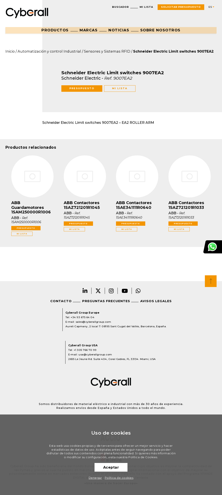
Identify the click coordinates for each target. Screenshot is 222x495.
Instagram (111, 291)
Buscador (120, 7)
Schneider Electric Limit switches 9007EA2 (173, 51)
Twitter (98, 291)
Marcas (89, 30)
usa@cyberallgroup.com (95, 354)
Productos (55, 30)
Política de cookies (119, 477)
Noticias (118, 30)
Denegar (95, 477)
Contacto (61, 301)
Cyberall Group (27, 12)
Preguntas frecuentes (106, 301)
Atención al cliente (212, 246)
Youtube (125, 291)
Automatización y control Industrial (49, 51)
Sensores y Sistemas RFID (107, 51)
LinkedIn (85, 291)
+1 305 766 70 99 (85, 349)
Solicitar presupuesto (181, 7)
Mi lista (146, 7)
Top (211, 281)
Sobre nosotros (160, 30)
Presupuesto (81, 88)
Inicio (10, 51)
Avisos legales (156, 301)
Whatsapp (138, 291)
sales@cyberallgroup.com (93, 321)
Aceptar (111, 467)
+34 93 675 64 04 (82, 317)
